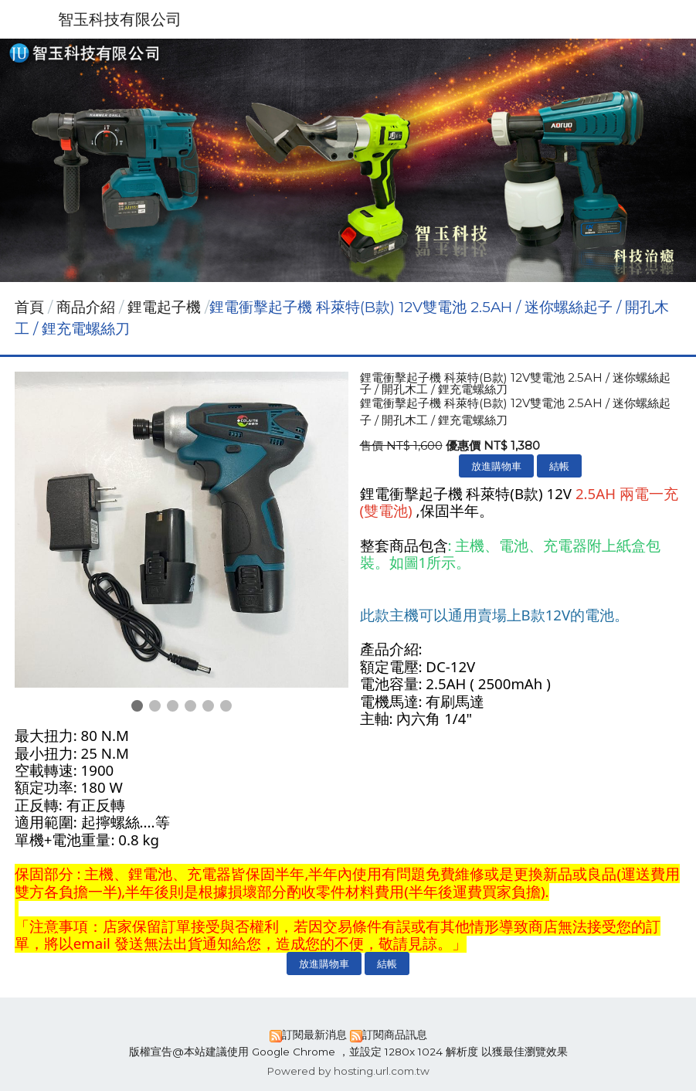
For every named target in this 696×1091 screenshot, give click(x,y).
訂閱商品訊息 (394, 1034)
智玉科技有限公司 (120, 19)
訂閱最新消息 (314, 1034)
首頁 (29, 307)
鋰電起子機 (164, 307)
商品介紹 (87, 307)
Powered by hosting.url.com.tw (348, 1071)
